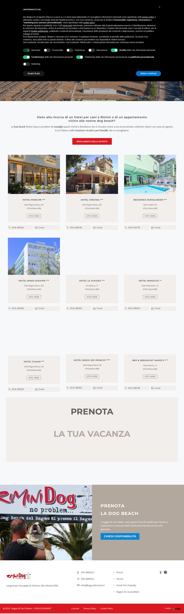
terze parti (67, 25)
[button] (92, 141)
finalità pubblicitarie (39, 31)
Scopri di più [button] (34, 73)
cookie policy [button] (89, 22)
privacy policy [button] (148, 17)
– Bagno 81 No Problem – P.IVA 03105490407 (30, 609)
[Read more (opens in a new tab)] (21, 227)
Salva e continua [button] (148, 73)
